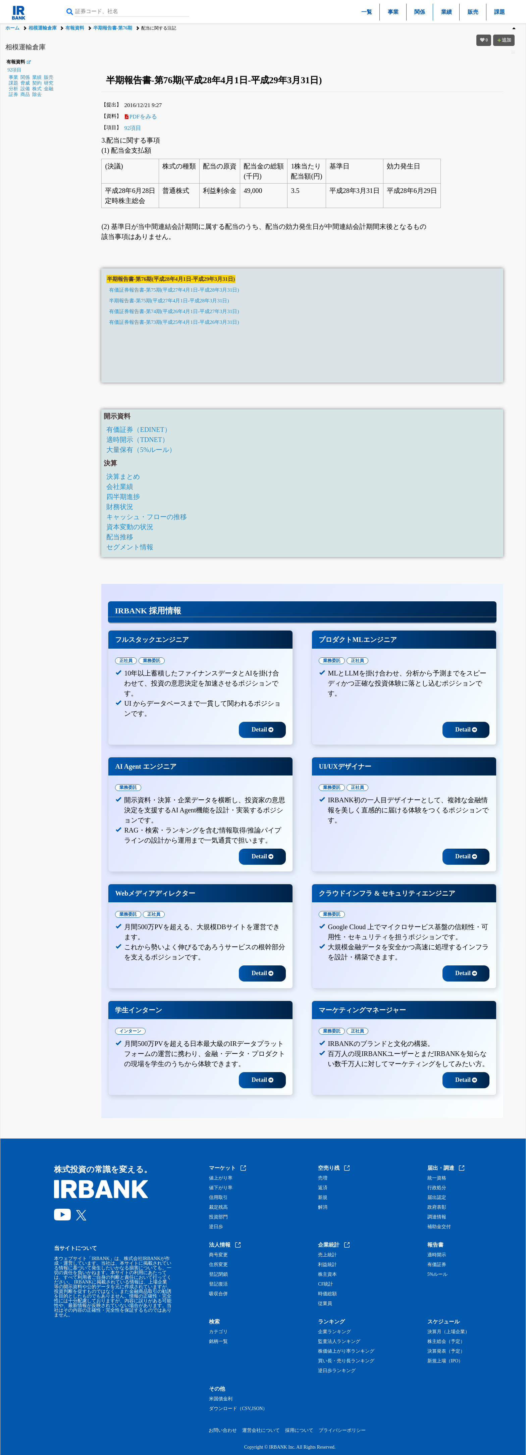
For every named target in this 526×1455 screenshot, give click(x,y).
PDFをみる (141, 116)
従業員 (325, 1303)
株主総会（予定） (446, 1341)
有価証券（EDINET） (138, 429)
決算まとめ (123, 476)
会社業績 (119, 486)
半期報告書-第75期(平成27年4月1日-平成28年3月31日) (169, 300)
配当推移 (119, 537)
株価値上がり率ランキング (346, 1351)
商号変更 (218, 1255)
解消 (322, 1207)
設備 (25, 88)
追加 (504, 40)
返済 (322, 1188)
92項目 (14, 69)
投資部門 (218, 1217)
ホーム (12, 28)
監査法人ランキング (339, 1341)
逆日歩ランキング (337, 1370)
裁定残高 (218, 1207)
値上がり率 (220, 1178)
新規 (322, 1197)
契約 (37, 83)
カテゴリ (218, 1331)
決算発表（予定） (446, 1351)
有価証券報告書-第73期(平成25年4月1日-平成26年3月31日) (174, 322)
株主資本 (327, 1274)
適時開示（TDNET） (137, 439)
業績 (446, 12)
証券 (13, 94)
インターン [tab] (130, 1031)
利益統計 (327, 1264)
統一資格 (436, 1178)
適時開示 (436, 1255)
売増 (322, 1178)
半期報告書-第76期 (113, 28)
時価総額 (327, 1294)
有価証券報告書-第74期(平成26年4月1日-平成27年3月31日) (174, 311)
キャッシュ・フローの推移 (146, 516)
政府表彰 (436, 1207)
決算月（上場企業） (448, 1331)
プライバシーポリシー (342, 1430)
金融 (48, 88)
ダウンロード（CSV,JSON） (238, 1408)
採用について (299, 1430)
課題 (499, 12)
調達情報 (436, 1217)
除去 (37, 94)
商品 (25, 94)
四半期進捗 (123, 496)
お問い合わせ (223, 1430)
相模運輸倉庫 (43, 28)
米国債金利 (220, 1399)
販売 (473, 12)
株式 (37, 88)
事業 (393, 12)
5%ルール (437, 1274)
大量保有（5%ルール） (141, 449)
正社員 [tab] (126, 660)
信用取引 (218, 1197)
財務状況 (119, 506)
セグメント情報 (129, 547)
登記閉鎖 (218, 1274)
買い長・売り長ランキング (346, 1361)
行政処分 (436, 1188)
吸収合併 (218, 1294)
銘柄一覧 (218, 1341)
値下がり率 (220, 1188)
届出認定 (436, 1197)
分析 (13, 88)
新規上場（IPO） (445, 1361)
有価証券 (436, 1264)
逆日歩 (216, 1226)
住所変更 (218, 1264)
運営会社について (261, 1430)
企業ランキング (334, 1331)
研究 (48, 83)
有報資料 (74, 28)
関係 (419, 12)
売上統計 (327, 1255)
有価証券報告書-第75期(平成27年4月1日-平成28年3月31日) (174, 290)
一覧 (366, 12)
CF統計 (325, 1284)
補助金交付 (439, 1226)
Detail (262, 729)
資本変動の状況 (129, 527)
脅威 (25, 83)
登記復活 (218, 1284)
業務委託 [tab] (151, 660)
